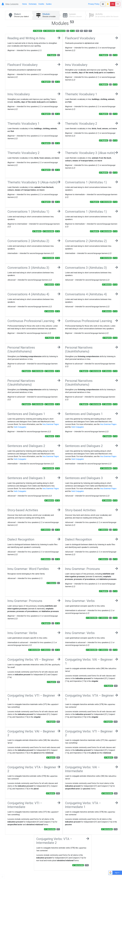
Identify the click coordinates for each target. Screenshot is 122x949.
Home (24, 4)
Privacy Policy (93, 4)
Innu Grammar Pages (50, 424)
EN (112, 4)
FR (118, 4)
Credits (41, 4)
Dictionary (33, 4)
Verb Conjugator (20, 427)
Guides (49, 4)
